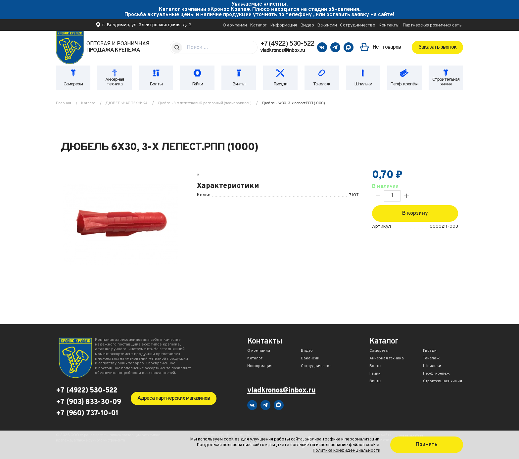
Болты (156, 84)
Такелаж (321, 84)
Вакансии (327, 25)
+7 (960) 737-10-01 (87, 414)
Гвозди (280, 84)
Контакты (388, 25)
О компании (235, 25)
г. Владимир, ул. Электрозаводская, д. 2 (146, 25)
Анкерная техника (114, 82)
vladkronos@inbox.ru (282, 50)
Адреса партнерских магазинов (173, 398)
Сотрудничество (357, 25)
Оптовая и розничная (118, 47)
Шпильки (363, 84)
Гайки (197, 84)
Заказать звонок (437, 47)
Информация (283, 25)
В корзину (415, 213)
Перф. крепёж (404, 84)
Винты (238, 84)
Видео (307, 25)
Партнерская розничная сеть (431, 25)
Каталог (258, 25)
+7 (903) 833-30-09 (88, 402)
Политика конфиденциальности (346, 450)
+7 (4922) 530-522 (287, 44)
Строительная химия (445, 82)
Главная (63, 103)
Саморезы (73, 84)
